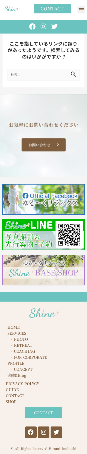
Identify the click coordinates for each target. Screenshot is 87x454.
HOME (13, 327)
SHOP (11, 401)
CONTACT (15, 395)
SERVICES (16, 333)
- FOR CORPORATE (27, 357)
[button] (81, 9)
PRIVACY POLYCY (22, 383)
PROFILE (15, 363)
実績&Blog (16, 375)
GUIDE (12, 389)
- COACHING (21, 351)
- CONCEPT (19, 369)
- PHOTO (17, 339)
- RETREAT (19, 345)
